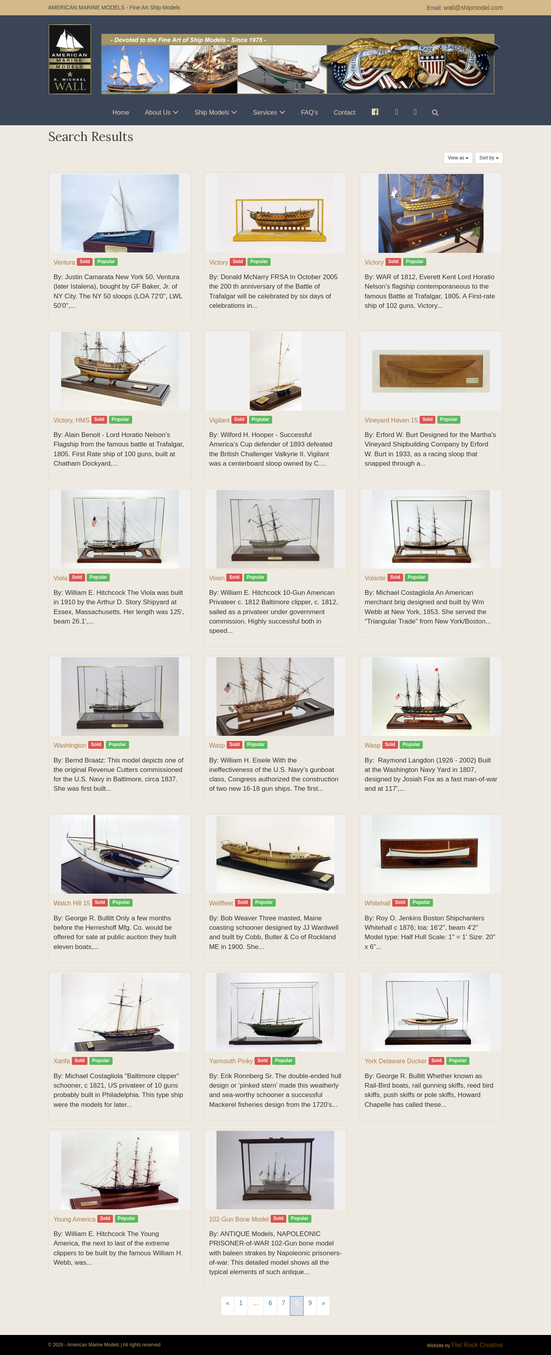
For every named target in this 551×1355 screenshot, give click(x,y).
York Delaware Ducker (396, 1061)
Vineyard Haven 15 (391, 420)
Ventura (64, 262)
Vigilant (219, 420)
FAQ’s (309, 112)
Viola (60, 578)
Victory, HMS (72, 420)
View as (458, 158)
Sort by (488, 158)
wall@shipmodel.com (473, 7)
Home (121, 112)
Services (265, 112)
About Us (158, 112)
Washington (70, 745)
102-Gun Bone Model (239, 1219)
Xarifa (62, 1061)
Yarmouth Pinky (231, 1061)
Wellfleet (221, 903)
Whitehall (378, 903)
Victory (218, 262)
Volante (375, 578)
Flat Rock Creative (477, 1345)
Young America (75, 1219)
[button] (435, 112)
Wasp (217, 745)
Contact (344, 112)
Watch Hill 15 (72, 903)
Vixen (217, 578)
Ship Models (212, 112)
